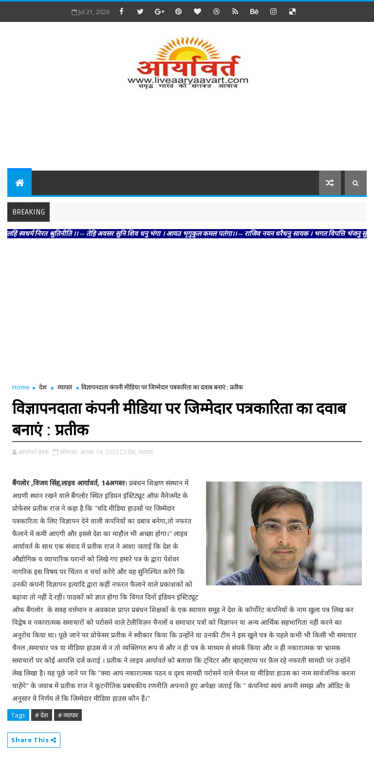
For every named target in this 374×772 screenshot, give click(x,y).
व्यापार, (146, 451)
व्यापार (64, 387)
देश (43, 387)
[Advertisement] (187, 132)
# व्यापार (68, 715)
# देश (41, 715)
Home (21, 387)
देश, (132, 451)
